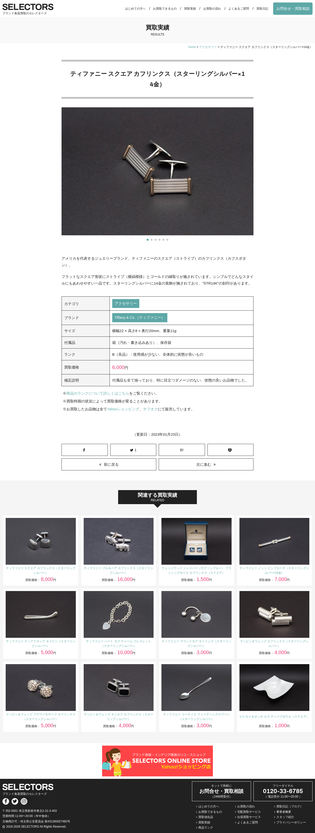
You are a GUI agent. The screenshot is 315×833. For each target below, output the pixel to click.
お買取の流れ (212, 8)
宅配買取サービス (249, 812)
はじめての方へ (135, 8)
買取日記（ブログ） (289, 806)
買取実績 (190, 8)
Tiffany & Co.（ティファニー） (140, 318)
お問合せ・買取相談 (293, 8)
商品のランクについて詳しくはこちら (97, 393)
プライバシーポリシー (291, 822)
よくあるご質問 (238, 8)
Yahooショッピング (123, 409)
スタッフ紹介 (285, 817)
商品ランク (205, 827)
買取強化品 (205, 817)
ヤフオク (150, 409)
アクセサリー (126, 304)
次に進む (203, 464)
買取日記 (262, 8)
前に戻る (111, 464)
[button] (148, 240)
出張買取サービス (249, 817)
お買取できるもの (165, 8)
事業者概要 (283, 812)
